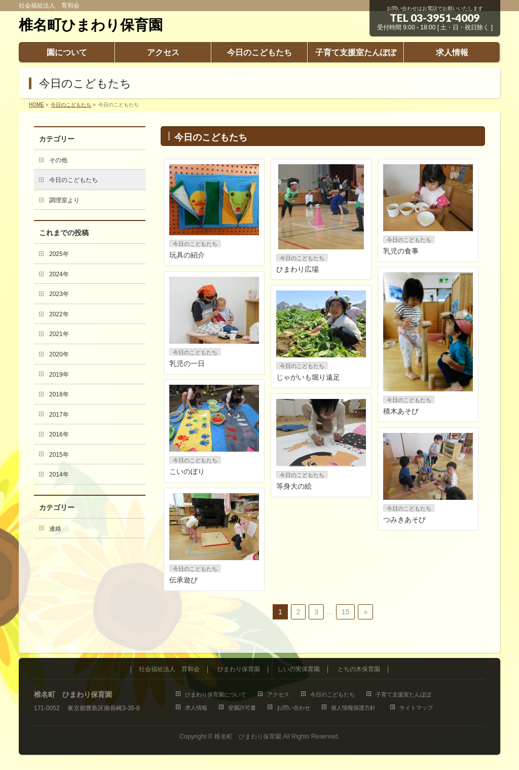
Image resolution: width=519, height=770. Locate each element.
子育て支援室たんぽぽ (403, 694)
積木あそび (401, 411)
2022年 (59, 314)
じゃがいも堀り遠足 (308, 377)
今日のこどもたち (195, 244)
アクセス (278, 694)
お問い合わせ (293, 708)
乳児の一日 (187, 363)
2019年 (59, 374)
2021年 (59, 334)
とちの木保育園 (359, 669)
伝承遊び (183, 580)
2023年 (59, 294)
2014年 (59, 474)
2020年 (59, 354)
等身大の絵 (294, 486)
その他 (58, 160)
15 (346, 612)
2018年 (59, 394)
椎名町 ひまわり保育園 (247, 736)
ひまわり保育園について (215, 694)
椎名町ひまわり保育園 (91, 25)
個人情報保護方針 (355, 708)
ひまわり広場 (297, 269)
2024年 (59, 274)
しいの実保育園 (298, 669)
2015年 (59, 454)
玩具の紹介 (187, 255)
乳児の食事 (401, 251)
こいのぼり (187, 471)
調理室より (64, 200)
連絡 (55, 528)
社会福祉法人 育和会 (169, 669)
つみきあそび (404, 520)
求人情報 (196, 708)
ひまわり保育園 (238, 669)
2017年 (59, 414)
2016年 (59, 434)
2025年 (59, 254)
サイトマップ (416, 708)
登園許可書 (242, 708)
